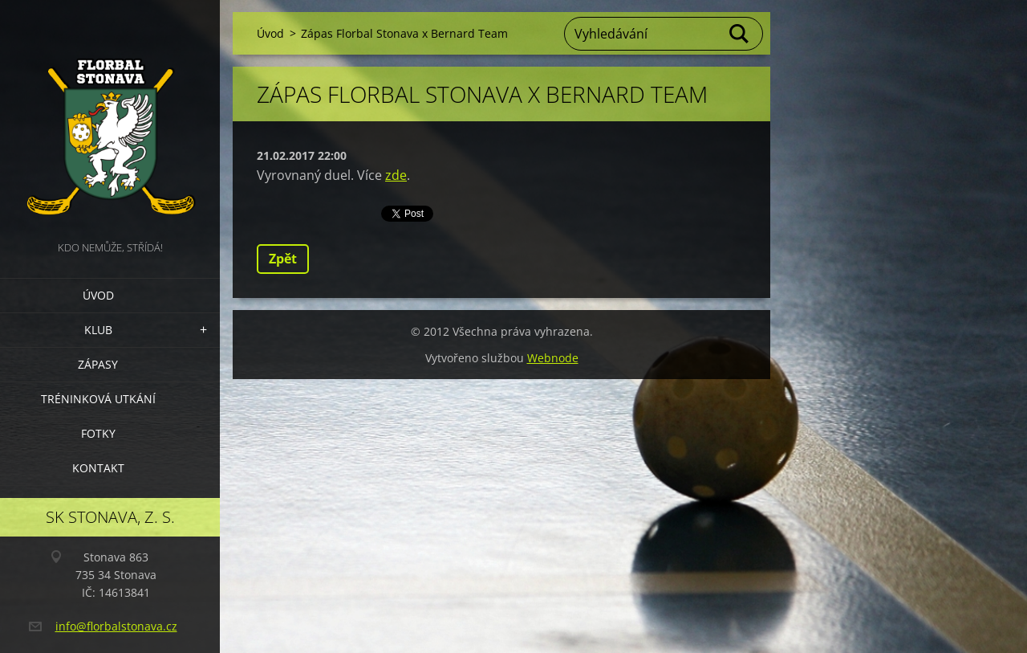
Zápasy (98, 364)
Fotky (98, 433)
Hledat (739, 34)
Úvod (98, 295)
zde (396, 175)
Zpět (283, 258)
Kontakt (98, 467)
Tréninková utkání (98, 398)
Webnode (552, 357)
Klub (98, 329)
